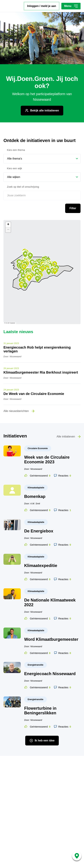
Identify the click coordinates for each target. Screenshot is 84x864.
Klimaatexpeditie (40, 548)
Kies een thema (16, 132)
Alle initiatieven (66, 419)
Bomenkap (34, 479)
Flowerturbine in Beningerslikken (40, 693)
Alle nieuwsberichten (16, 393)
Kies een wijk (14, 150)
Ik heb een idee (45, 722)
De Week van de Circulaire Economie (33, 376)
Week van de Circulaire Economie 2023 (46, 442)
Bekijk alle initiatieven (44, 92)
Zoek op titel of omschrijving (23, 169)
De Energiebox (38, 513)
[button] (50, 248)
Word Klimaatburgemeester (51, 621)
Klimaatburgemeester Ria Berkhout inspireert (40, 355)
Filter (72, 190)
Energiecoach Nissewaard (50, 656)
